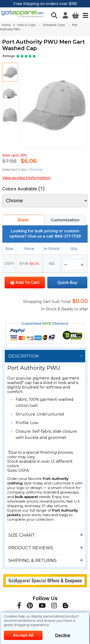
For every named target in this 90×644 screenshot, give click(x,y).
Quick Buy (67, 282)
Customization (65, 220)
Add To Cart (24, 282)
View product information (26, 178)
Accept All (23, 635)
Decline (62, 635)
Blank (23, 220)
